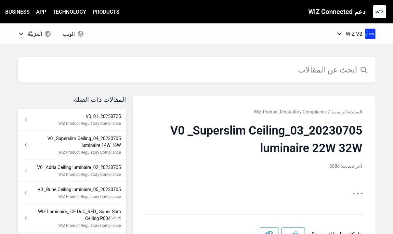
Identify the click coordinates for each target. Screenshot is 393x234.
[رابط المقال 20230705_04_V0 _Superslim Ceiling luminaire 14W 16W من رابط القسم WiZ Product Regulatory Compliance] (72, 145)
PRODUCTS (106, 12)
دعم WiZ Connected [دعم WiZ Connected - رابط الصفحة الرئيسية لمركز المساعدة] (336, 12)
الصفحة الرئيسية (346, 111)
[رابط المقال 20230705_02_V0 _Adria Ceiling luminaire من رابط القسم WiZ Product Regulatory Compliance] (72, 171)
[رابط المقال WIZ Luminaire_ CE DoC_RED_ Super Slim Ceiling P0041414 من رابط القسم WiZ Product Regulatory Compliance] (72, 218)
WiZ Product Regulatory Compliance (290, 111)
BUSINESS (17, 12)
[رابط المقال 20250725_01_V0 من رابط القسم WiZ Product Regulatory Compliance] (72, 120)
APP (41, 12)
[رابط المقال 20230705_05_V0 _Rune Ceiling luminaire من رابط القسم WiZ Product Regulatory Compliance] (72, 193)
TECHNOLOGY (69, 12)
